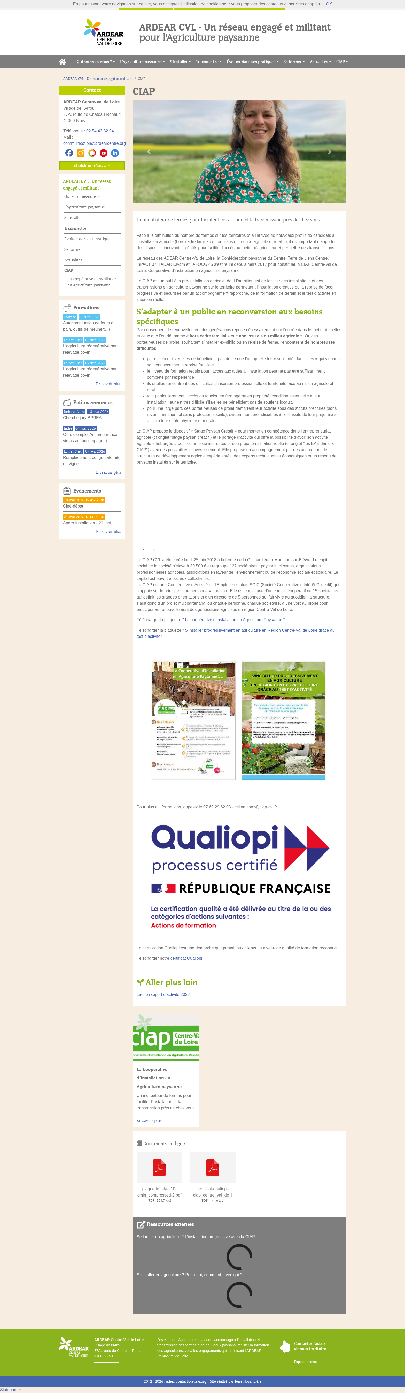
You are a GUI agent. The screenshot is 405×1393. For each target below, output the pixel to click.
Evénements (87, 491)
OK (329, 4)
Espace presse (305, 1362)
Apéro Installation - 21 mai (87, 523)
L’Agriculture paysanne (141, 61)
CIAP (340, 61)
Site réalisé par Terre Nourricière (235, 1381)
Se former (293, 61)
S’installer (179, 61)
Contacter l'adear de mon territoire (310, 1346)
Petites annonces (93, 402)
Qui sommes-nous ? (94, 61)
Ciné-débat (73, 506)
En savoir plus (149, 1120)
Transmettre (207, 61)
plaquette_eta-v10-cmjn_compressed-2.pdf (159, 1192)
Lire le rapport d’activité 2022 (163, 994)
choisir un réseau (90, 165)
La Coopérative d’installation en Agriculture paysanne (159, 1077)
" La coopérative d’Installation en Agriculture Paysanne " (233, 620)
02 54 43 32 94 (100, 131)
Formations (86, 308)
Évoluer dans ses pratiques (251, 61)
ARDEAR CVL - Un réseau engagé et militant (98, 79)
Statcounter (10, 1390)
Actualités (319, 61)
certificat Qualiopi (186, 958)
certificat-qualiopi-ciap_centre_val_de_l (212, 1192)
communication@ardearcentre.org (94, 143)
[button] (149, 151)
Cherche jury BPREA (82, 417)
